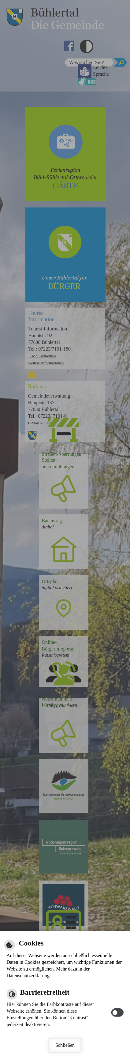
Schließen (65, 1045)
